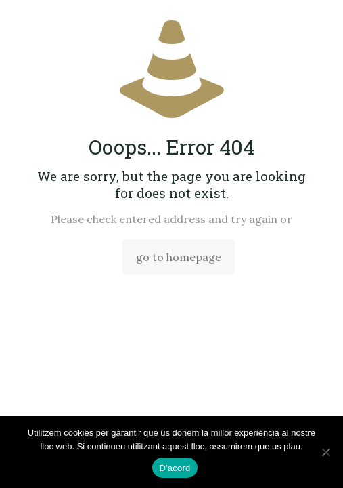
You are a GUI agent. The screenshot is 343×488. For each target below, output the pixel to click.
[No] (326, 452)
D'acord (174, 468)
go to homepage (178, 257)
